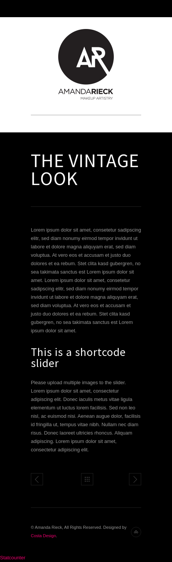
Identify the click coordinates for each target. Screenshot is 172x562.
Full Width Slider (37, 479)
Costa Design (43, 535)
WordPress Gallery (135, 479)
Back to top (136, 532)
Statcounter (12, 557)
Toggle (86, 8)
